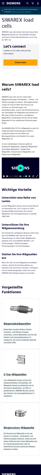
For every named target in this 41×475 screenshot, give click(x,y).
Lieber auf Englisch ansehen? (21, 12)
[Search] (27, 3)
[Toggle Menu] (3, 3)
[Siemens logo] (13, 3)
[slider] (10, 176)
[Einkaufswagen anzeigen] (33, 3)
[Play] (4, 176)
